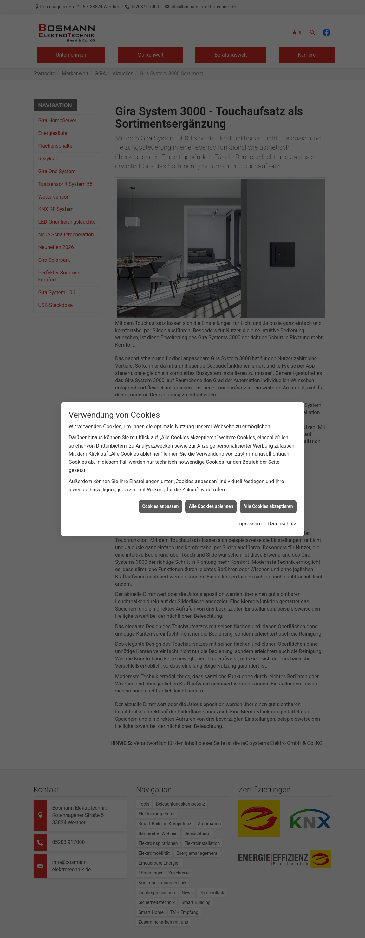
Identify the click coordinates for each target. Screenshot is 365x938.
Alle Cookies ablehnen (211, 486)
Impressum (249, 504)
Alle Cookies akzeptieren (268, 486)
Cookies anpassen (160, 486)
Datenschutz (282, 504)
